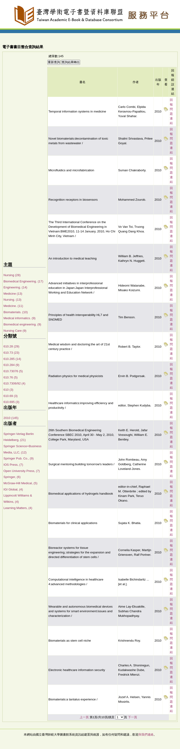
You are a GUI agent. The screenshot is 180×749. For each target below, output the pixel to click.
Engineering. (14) (15, 287)
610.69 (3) (10, 396)
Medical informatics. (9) (19, 318)
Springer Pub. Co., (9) (18, 458)
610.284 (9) (11, 365)
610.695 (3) (11, 402)
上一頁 (84, 717)
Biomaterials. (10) (15, 312)
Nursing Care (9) (14, 330)
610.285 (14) (12, 359)
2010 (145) (10, 418)
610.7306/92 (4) (14, 383)
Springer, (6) (11, 477)
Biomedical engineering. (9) (22, 324)
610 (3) (8, 389)
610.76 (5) (10, 377)
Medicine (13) (12, 293)
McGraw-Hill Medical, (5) (20, 483)
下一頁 (132, 717)
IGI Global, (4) (13, 489)
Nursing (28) (11, 275)
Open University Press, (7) (21, 471)
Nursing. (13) (12, 299)
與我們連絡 (146, 734)
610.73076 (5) (13, 371)
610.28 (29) (11, 346)
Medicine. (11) (13, 306)
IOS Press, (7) (13, 464)
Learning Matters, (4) (17, 508)
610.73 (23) (11, 352)
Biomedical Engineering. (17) (23, 281)
